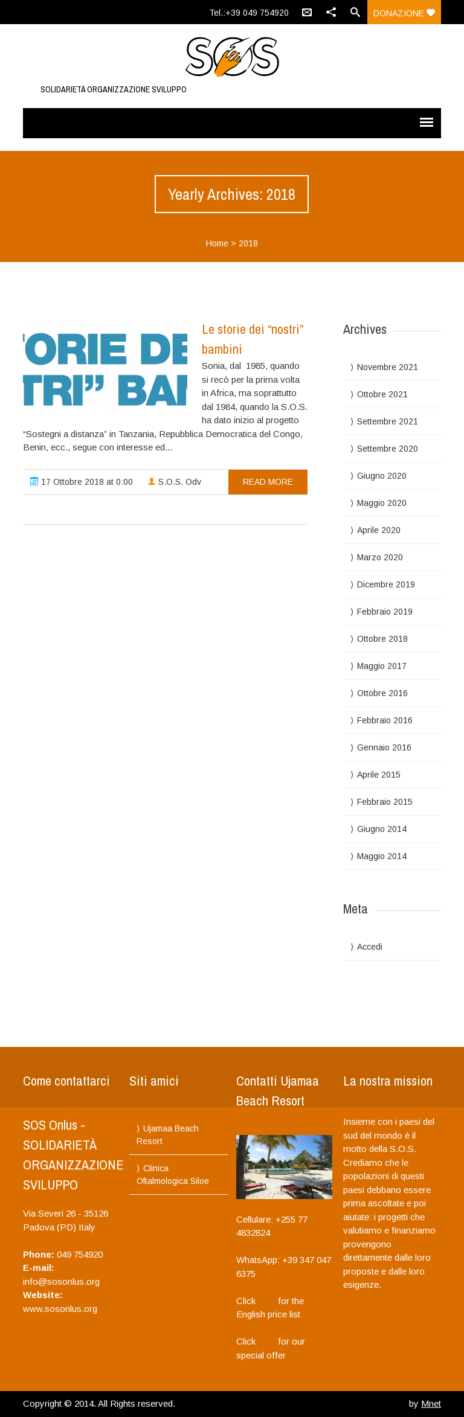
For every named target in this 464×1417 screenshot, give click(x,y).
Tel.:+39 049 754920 (249, 13)
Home (217, 243)
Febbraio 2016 (385, 720)
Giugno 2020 (382, 476)
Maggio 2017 (382, 666)
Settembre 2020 (387, 448)
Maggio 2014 (382, 856)
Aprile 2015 (379, 774)
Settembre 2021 (387, 421)
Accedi (369, 947)
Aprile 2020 (379, 530)
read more (268, 482)
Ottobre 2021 (382, 394)
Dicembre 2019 (386, 584)
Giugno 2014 (382, 829)
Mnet (431, 1403)
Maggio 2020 (382, 503)
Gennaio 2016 (384, 747)
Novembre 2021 (387, 367)
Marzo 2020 (380, 557)
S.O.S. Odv (174, 482)
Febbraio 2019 (385, 611)
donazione (404, 13)
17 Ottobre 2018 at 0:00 (81, 482)
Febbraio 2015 (385, 802)
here (267, 1301)
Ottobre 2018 (382, 639)
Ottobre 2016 (382, 693)
